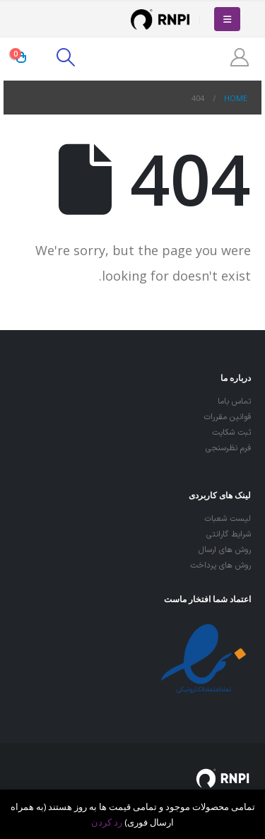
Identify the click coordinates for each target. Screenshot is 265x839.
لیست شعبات (227, 518)
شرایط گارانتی (228, 534)
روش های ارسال (225, 550)
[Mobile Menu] (227, 19)
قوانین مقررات (227, 417)
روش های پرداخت (220, 565)
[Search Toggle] (65, 57)
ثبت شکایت (231, 432)
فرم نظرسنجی (228, 448)
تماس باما (234, 401)
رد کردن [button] (106, 822)
